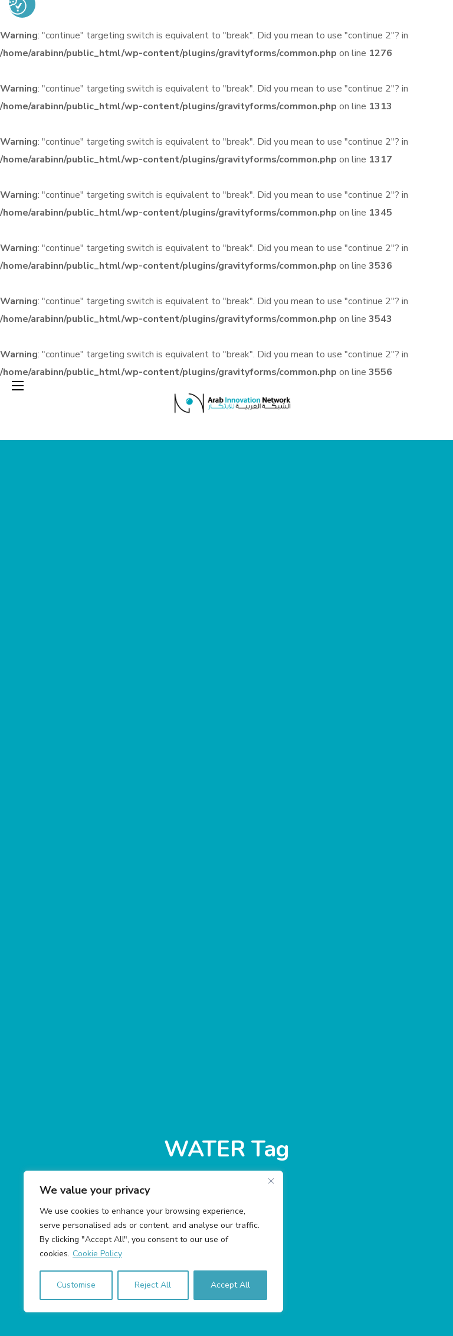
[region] (153, 1241)
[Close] (271, 1181)
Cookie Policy (97, 1253)
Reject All (152, 1285)
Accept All (230, 1285)
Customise (76, 1285)
